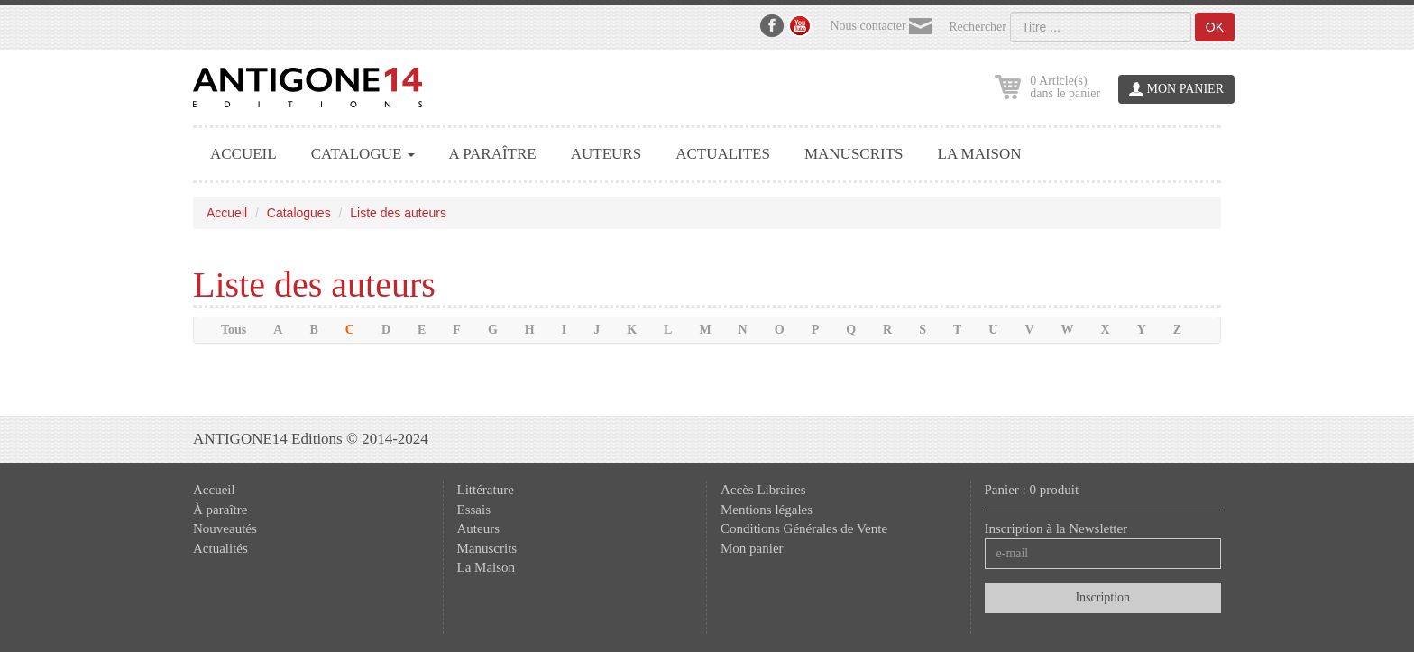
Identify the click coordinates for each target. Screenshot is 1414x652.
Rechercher (977, 27)
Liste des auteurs (398, 213)
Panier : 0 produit (1032, 489)
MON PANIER (1176, 89)
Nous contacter (881, 26)
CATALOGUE (363, 153)
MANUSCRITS (854, 153)
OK (1215, 27)
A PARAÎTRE (493, 153)
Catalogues (299, 213)
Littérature (485, 489)
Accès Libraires (763, 489)
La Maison (486, 567)
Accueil (227, 213)
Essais (474, 509)
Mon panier (752, 548)
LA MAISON (980, 153)
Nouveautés (225, 528)
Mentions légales (767, 509)
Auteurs (478, 528)
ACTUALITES (722, 153)
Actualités (220, 548)
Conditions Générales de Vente (804, 528)
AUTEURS (606, 153)
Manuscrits (487, 548)
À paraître (220, 509)
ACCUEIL (243, 153)
